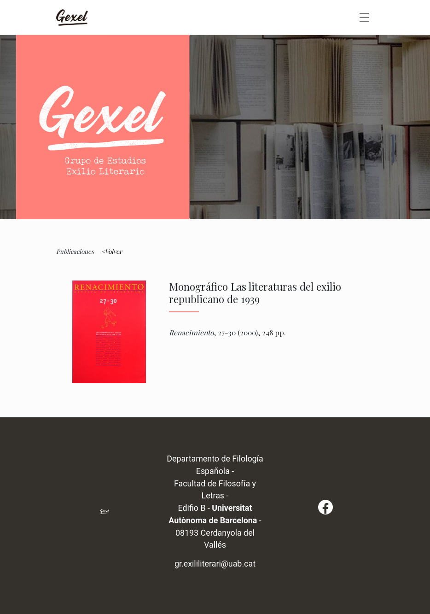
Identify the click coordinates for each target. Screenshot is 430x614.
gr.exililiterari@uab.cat (215, 563)
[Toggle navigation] (364, 17)
